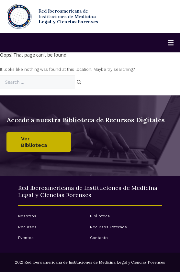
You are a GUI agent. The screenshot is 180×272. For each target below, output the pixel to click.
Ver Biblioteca (34, 142)
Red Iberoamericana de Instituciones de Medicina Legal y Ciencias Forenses (87, 191)
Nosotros (27, 216)
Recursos (27, 227)
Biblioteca (100, 216)
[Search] (79, 82)
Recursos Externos (108, 227)
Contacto (99, 237)
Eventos (26, 237)
